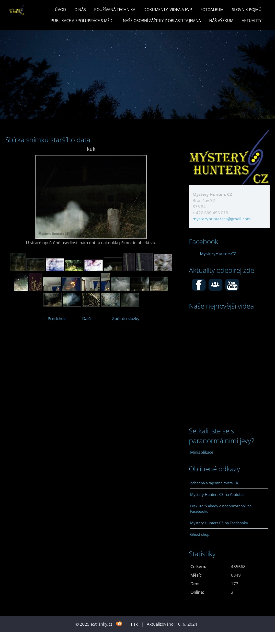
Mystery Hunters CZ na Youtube (216, 494)
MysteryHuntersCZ (218, 253)
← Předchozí (55, 318)
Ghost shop (199, 534)
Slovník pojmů (247, 9)
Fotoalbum (212, 9)
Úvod (60, 9)
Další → (89, 318)
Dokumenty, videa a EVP (168, 9)
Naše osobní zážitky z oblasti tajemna (162, 20)
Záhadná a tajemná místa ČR (214, 482)
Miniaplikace (202, 452)
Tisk (134, 624)
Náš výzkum (221, 20)
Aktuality (252, 20)
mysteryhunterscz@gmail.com (222, 219)
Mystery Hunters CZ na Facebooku (219, 522)
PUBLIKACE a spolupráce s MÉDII (83, 20)
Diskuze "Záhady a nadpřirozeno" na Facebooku (221, 508)
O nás (80, 9)
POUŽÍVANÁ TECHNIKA (114, 9)
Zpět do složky (125, 318)
